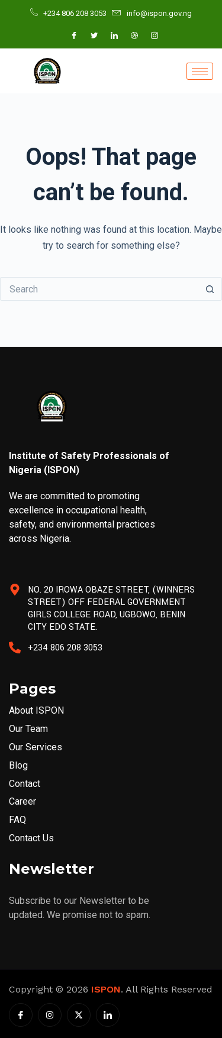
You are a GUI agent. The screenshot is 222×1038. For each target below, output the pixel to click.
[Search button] (210, 289)
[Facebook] (74, 36)
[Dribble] (134, 36)
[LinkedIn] (114, 36)
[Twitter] (94, 36)
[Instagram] (154, 36)
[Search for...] (99, 289)
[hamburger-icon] (199, 71)
